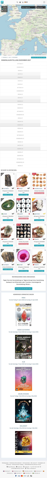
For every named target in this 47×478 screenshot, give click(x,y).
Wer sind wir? (34, 462)
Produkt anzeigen (7, 194)
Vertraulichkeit (26, 462)
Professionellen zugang (18, 464)
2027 (10, 57)
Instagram (26, 466)
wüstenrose (37, 188)
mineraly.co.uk (16, 471)
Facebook (19, 466)
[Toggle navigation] (44, 2)
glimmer (36, 214)
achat (4, 214)
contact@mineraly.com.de (17, 468)
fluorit (4, 239)
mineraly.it (37, 471)
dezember (14, 57)
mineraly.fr (6, 471)
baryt (19, 188)
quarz (20, 239)
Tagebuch (4, 57)
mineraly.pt (27, 473)
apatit (20, 214)
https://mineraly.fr (31, 468)
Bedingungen (5, 462)
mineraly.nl (18, 473)
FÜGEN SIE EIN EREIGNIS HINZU (24, 288)
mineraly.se (36, 473)
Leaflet (31, 54)
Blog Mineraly (11, 466)
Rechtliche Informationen (16, 462)
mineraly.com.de (28, 471)
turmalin (5, 188)
